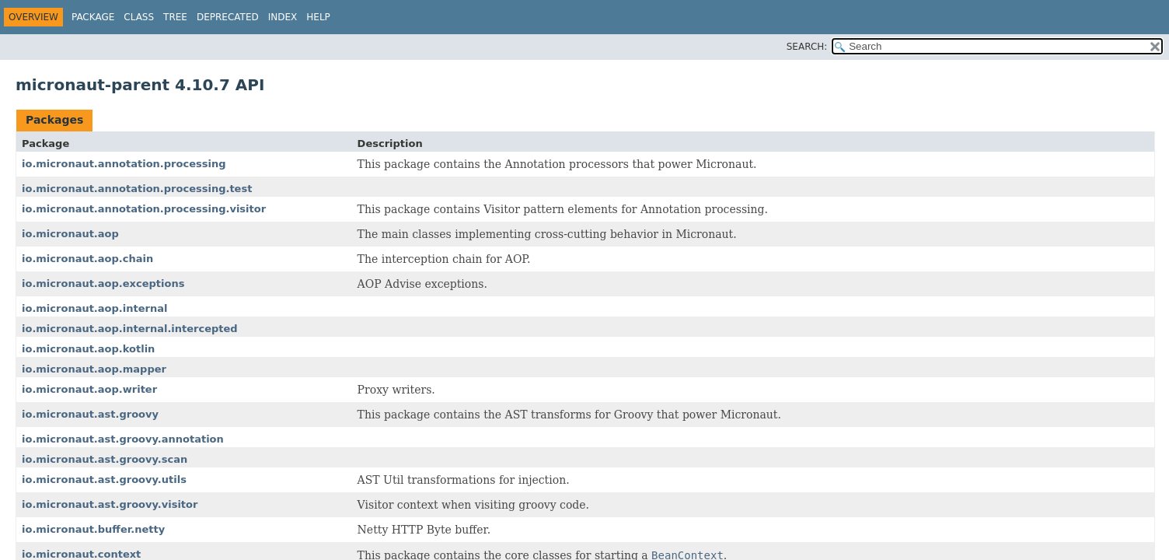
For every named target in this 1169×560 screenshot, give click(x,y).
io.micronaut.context (81, 554)
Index (283, 17)
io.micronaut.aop (70, 234)
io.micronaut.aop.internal (94, 308)
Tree (175, 17)
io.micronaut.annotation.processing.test (137, 188)
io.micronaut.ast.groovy (90, 414)
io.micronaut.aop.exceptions (103, 283)
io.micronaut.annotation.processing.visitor (144, 209)
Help (318, 17)
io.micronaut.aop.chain (87, 258)
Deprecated (228, 17)
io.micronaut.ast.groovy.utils (104, 479)
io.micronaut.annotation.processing (123, 164)
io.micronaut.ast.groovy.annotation (123, 439)
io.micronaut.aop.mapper (94, 369)
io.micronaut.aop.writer (89, 389)
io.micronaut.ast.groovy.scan (104, 459)
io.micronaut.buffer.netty (93, 529)
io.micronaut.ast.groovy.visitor (109, 504)
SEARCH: (807, 46)
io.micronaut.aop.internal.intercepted (130, 328)
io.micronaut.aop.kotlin (88, 349)
